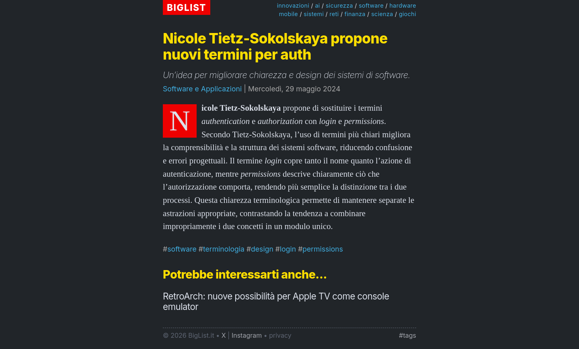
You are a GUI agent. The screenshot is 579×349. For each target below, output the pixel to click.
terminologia (223, 249)
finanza (355, 13)
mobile (288, 13)
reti (334, 13)
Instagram (247, 335)
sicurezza (339, 5)
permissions (322, 249)
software (371, 5)
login (288, 249)
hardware (402, 5)
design (262, 249)
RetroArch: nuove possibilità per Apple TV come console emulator (276, 301)
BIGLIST (186, 7)
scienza (382, 13)
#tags (407, 335)
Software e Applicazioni (202, 89)
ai (317, 5)
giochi (407, 13)
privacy (280, 335)
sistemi (314, 13)
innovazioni (293, 5)
